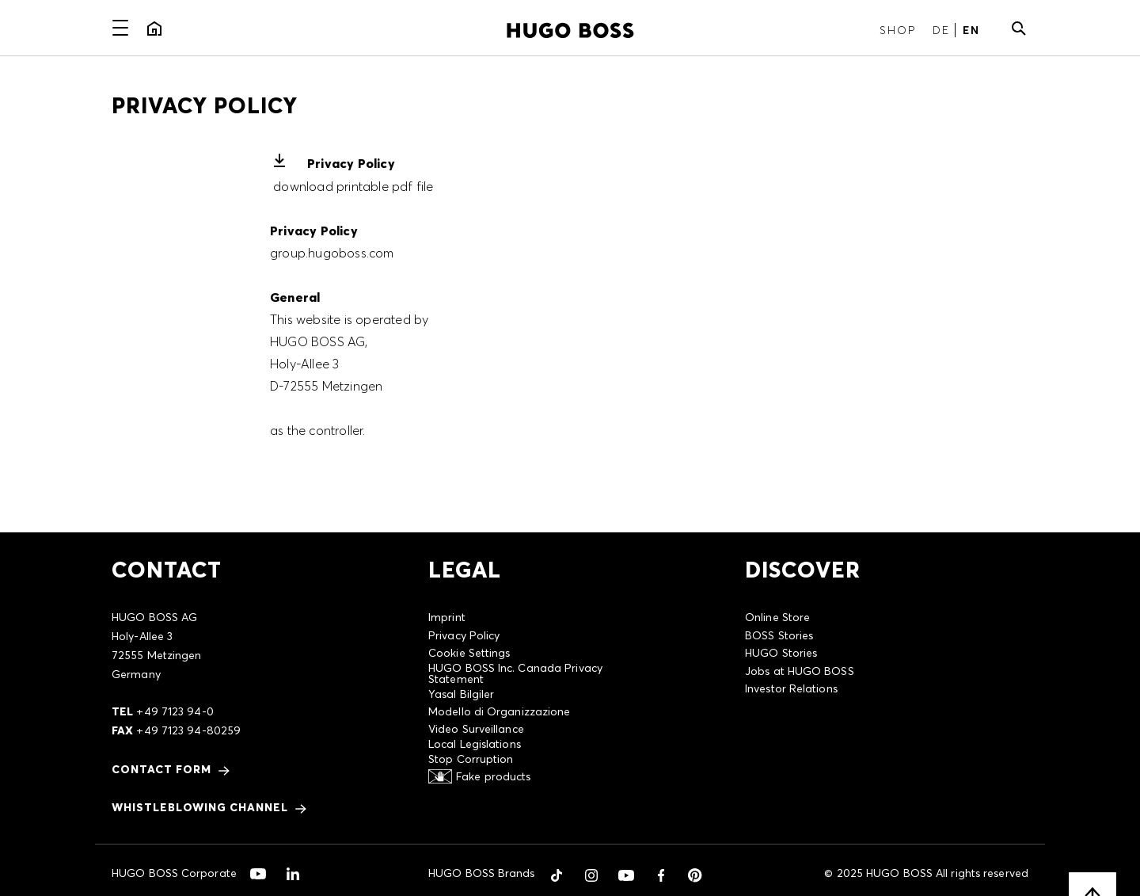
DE (941, 30)
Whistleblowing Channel (200, 807)
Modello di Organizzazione (499, 711)
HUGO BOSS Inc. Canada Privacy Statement (515, 673)
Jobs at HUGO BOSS (799, 671)
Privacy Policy (351, 163)
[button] (556, 875)
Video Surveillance (476, 729)
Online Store (777, 617)
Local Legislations (474, 743)
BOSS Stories (779, 635)
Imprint (447, 617)
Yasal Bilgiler (461, 694)
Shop (898, 30)
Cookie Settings (469, 653)
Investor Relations (791, 688)
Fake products (493, 776)
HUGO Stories (781, 653)
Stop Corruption (471, 759)
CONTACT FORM (161, 769)
